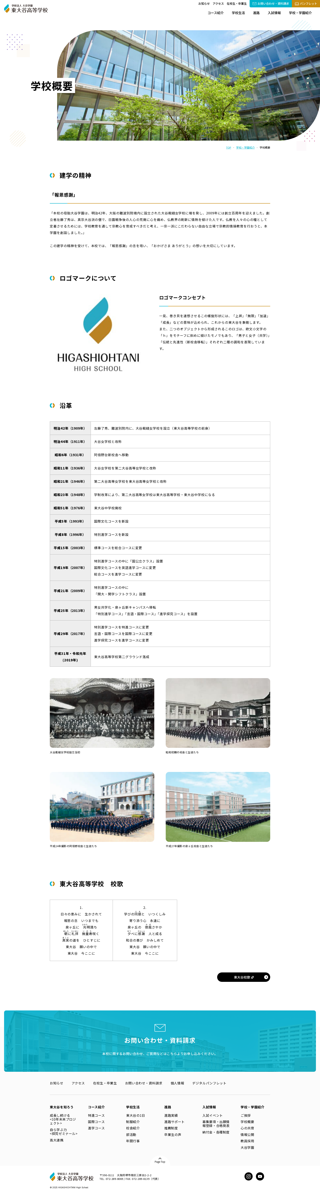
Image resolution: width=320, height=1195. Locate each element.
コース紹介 (216, 12)
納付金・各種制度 (216, 1132)
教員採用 (247, 1140)
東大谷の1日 (135, 1115)
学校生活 (238, 12)
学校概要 (247, 1121)
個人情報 (177, 1083)
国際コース (96, 1121)
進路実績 (171, 1115)
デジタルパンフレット (209, 1083)
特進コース (96, 1115)
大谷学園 (247, 1147)
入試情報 (274, 12)
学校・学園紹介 (300, 12)
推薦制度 (171, 1128)
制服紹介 (133, 1121)
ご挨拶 (246, 1115)
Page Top (160, 1161)
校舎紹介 (133, 1128)
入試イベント (212, 1115)
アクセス (218, 3)
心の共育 (247, 1128)
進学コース (96, 1128)
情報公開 (247, 1134)
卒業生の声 (172, 1134)
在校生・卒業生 (237, 3)
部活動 (131, 1134)
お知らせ (204, 3)
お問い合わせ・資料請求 (143, 1083)
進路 (256, 12)
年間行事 (133, 1140)
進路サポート (174, 1121)
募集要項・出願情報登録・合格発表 (216, 1123)
